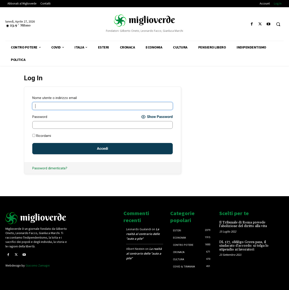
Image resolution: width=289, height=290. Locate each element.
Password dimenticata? (49, 168)
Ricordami (41, 136)
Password (39, 117)
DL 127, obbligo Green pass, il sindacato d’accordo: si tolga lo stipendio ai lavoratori (243, 246)
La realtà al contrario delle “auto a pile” (143, 234)
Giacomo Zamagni (38, 265)
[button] (278, 24)
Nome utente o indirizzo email (54, 98)
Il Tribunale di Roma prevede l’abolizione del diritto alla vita (243, 224)
